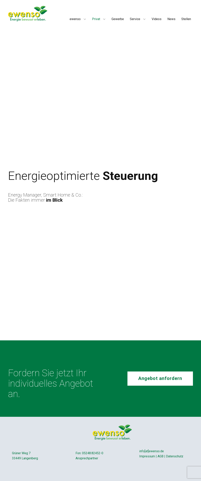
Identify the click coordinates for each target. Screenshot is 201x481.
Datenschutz (174, 456)
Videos (156, 19)
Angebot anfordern (160, 378)
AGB (160, 456)
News (171, 19)
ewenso (75, 19)
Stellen (186, 19)
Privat (96, 19)
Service (135, 19)
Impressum (147, 456)
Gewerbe (118, 19)
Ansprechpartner (87, 458)
